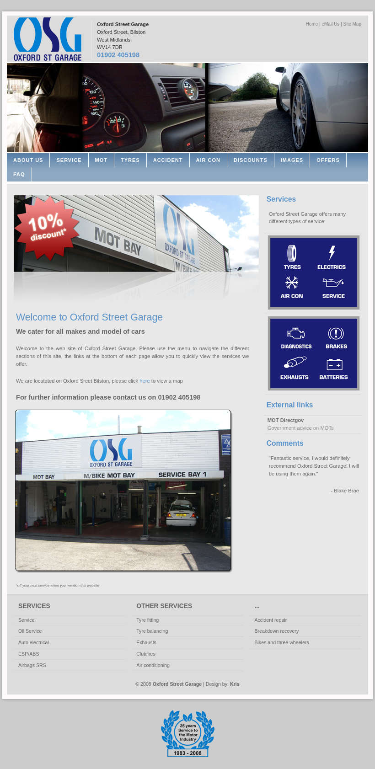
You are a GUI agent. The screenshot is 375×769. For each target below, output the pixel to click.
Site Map (352, 24)
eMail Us (330, 24)
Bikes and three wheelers (281, 642)
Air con (208, 160)
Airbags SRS (32, 665)
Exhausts (146, 642)
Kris (235, 684)
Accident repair (270, 620)
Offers (328, 160)
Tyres (130, 160)
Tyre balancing (152, 631)
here (144, 381)
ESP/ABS (28, 654)
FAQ (19, 174)
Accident (168, 160)
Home (312, 24)
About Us (28, 160)
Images (292, 160)
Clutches (145, 654)
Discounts (251, 160)
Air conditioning (153, 665)
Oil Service (30, 631)
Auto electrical (33, 642)
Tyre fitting (147, 620)
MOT (101, 160)
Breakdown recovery (276, 631)
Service (68, 160)
